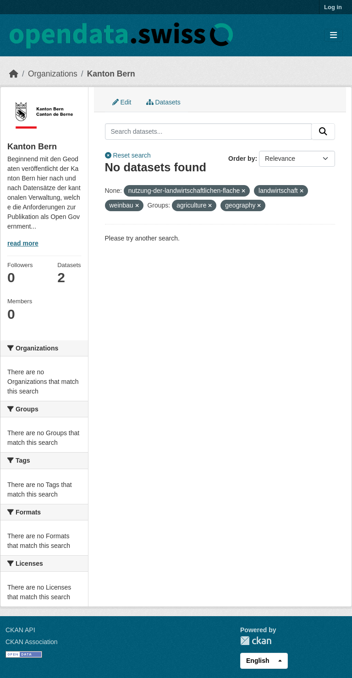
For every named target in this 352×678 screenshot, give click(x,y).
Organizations (52, 73)
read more (22, 243)
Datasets (163, 102)
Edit (122, 102)
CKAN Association (32, 641)
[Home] (13, 73)
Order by (241, 158)
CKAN (255, 640)
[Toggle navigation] (333, 35)
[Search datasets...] (208, 131)
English (258, 660)
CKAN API (20, 630)
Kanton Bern (111, 73)
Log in (333, 7)
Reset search (128, 155)
